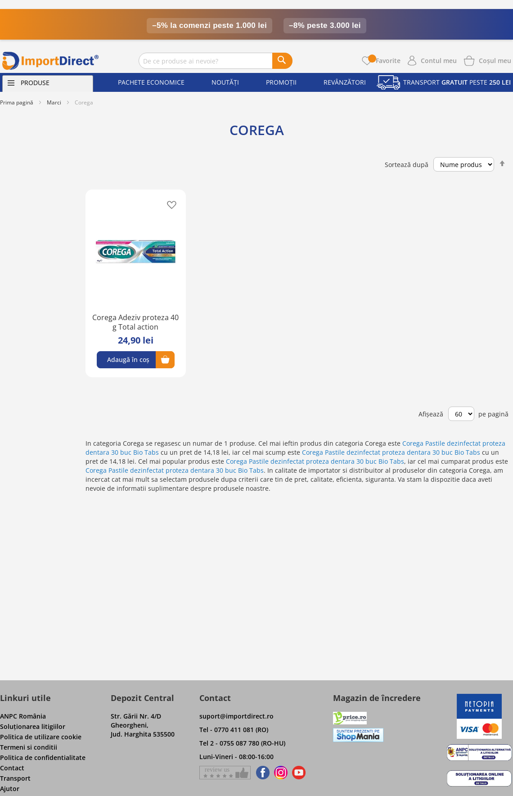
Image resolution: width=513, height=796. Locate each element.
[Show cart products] (495, 59)
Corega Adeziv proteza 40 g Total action (135, 322)
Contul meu (439, 60)
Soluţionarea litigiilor (32, 726)
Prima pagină (16, 102)
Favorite (384, 60)
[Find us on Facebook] (261, 772)
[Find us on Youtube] (299, 772)
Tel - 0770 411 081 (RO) (233, 729)
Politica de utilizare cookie (40, 737)
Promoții (281, 82)
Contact (12, 768)
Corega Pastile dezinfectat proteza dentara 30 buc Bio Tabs (391, 452)
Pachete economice (151, 82)
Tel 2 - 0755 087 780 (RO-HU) (242, 743)
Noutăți (225, 82)
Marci (54, 102)
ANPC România (23, 716)
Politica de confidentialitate (43, 757)
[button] (169, 204)
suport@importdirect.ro (236, 716)
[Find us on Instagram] (281, 772)
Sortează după (406, 164)
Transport (15, 778)
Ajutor (9, 788)
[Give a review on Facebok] (225, 772)
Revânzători (345, 82)
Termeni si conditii (28, 747)
